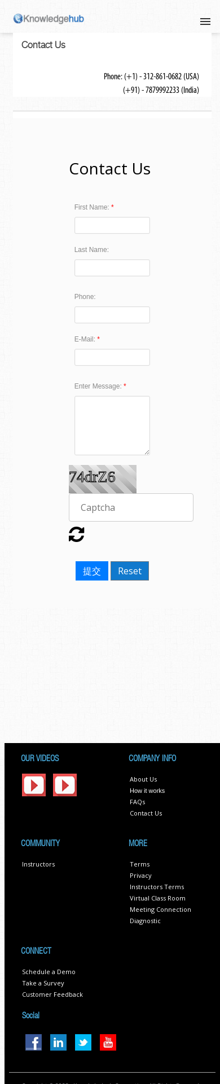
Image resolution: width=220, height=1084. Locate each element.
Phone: (85, 297)
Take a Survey (43, 983)
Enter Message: (99, 386)
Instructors (38, 864)
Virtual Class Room (158, 898)
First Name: (92, 207)
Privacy (141, 875)
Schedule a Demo (49, 971)
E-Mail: (86, 339)
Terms (139, 864)
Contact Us (146, 813)
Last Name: (91, 250)
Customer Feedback (52, 994)
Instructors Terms (157, 886)
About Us (143, 779)
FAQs (137, 801)
